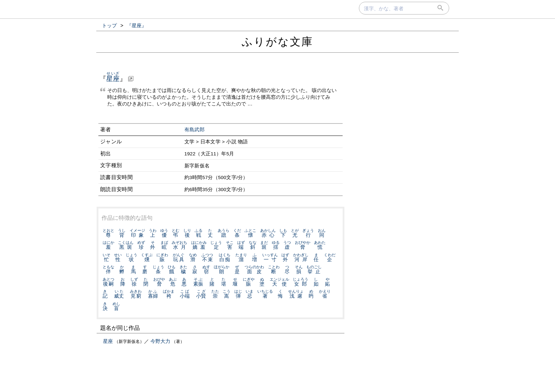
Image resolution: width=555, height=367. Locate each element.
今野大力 (160, 341)
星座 (108, 341)
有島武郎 (194, 129)
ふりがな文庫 (277, 41)
